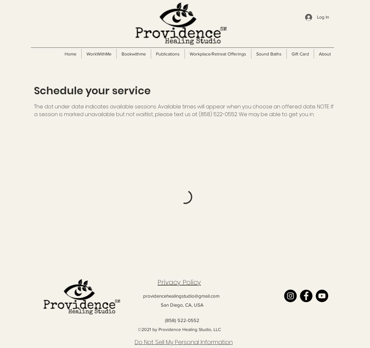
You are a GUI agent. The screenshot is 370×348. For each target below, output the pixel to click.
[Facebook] (306, 296)
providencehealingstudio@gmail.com (181, 296)
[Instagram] (290, 296)
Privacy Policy (179, 282)
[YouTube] (322, 296)
